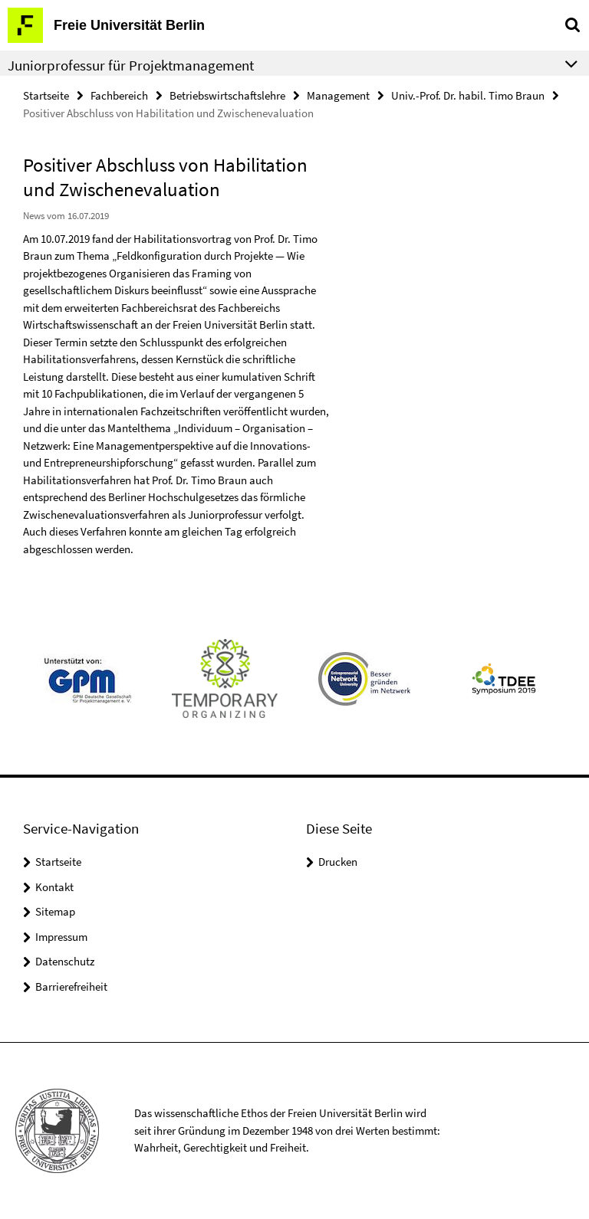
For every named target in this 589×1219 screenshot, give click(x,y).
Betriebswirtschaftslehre (227, 95)
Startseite (46, 95)
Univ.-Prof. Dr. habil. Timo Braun (468, 95)
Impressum (61, 936)
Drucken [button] (337, 861)
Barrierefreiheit (71, 986)
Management (338, 95)
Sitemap (55, 911)
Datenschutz (64, 961)
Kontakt (54, 887)
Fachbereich (119, 95)
